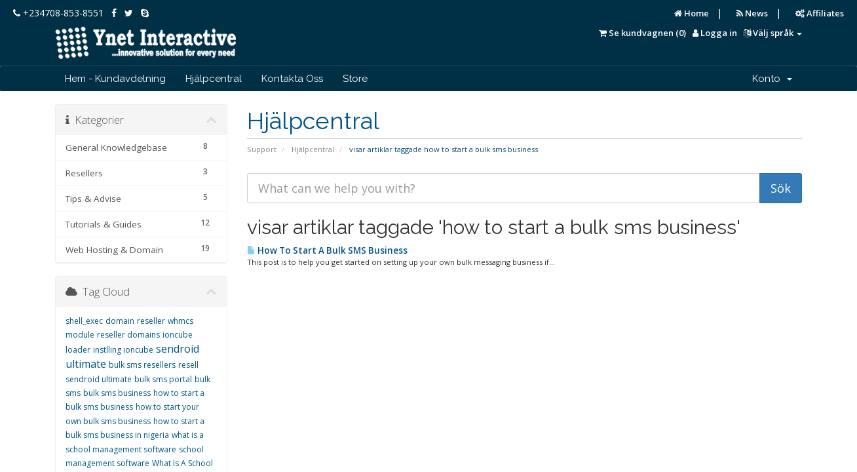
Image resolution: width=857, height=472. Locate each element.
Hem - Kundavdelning (115, 79)
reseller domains (128, 334)
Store (355, 79)
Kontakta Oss (292, 79)
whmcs (180, 320)
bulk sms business (117, 393)
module (80, 334)
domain (119, 320)
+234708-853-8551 (58, 13)
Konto (772, 79)
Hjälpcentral (213, 79)
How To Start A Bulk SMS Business (327, 250)
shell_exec (84, 320)
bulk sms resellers (142, 364)
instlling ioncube (123, 349)
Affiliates (819, 13)
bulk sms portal (163, 379)
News (752, 13)
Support (261, 149)
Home (691, 13)
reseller (151, 320)
